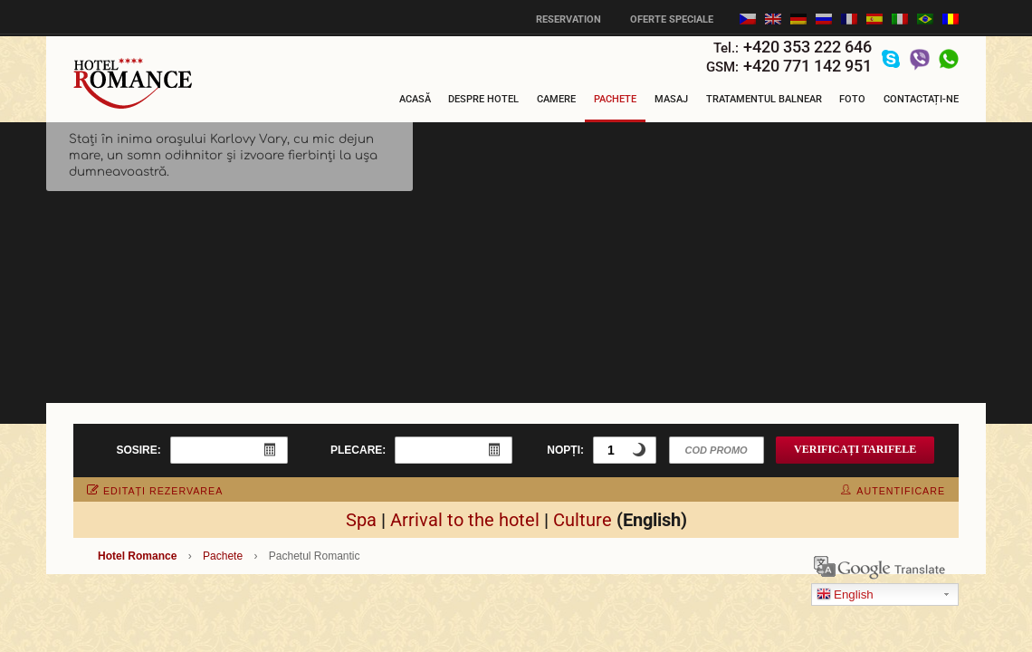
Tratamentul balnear (764, 99)
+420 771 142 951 (807, 65)
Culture (582, 520)
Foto (852, 99)
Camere (556, 99)
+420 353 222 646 (807, 46)
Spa (361, 520)
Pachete (615, 99)
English (845, 595)
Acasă (415, 99)
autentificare (893, 490)
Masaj (671, 99)
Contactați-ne (921, 99)
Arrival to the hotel (465, 520)
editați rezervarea (155, 490)
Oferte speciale (671, 19)
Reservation (568, 19)
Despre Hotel (483, 99)
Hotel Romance (137, 556)
